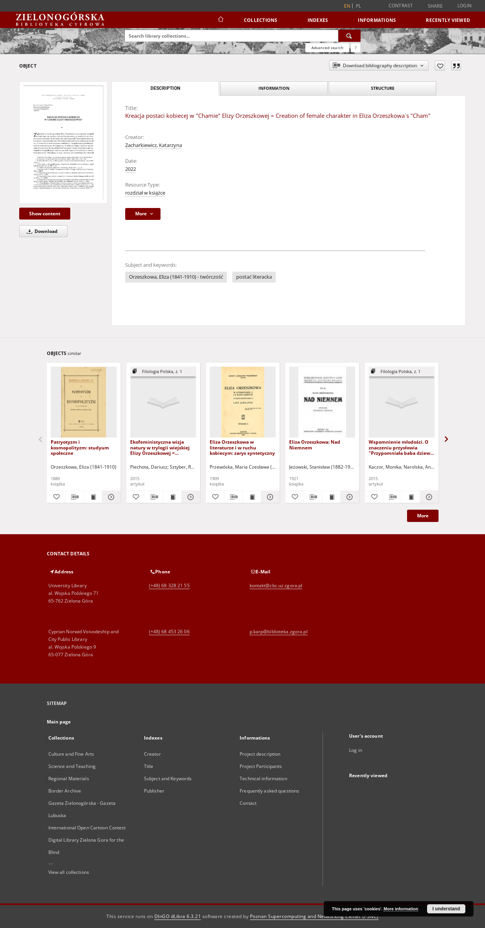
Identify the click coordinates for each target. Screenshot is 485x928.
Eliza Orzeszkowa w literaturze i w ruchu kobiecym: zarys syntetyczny (242, 447)
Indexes (318, 20)
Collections (261, 20)
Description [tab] (165, 88)
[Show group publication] (163, 371)
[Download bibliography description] (74, 497)
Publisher (154, 791)
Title (149, 766)
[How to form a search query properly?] (356, 47)
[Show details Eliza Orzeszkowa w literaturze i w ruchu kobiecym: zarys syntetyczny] (269, 497)
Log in (355, 750)
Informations (377, 20)
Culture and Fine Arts (71, 754)
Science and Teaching (72, 766)
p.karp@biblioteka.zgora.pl (279, 631)
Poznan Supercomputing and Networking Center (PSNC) (314, 916)
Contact (248, 803)
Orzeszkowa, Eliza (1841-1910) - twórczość (176, 277)
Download (41, 231)
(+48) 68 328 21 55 (169, 585)
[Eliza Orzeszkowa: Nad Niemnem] (322, 402)
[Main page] (220, 20)
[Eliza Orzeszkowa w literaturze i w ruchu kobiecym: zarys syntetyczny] (242, 402)
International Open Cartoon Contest (87, 827)
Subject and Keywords (168, 778)
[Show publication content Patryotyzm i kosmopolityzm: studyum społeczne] (93, 497)
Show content (44, 213)
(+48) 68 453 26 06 (169, 631)
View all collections (68, 872)
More (423, 515)
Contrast (401, 5)
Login (464, 5)
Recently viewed (448, 20)
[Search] (349, 36)
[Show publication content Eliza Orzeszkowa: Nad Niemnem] (331, 497)
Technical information (263, 778)
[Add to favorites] (440, 66)
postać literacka (254, 277)
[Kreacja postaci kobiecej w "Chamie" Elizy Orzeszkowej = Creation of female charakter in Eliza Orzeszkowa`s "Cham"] (63, 143)
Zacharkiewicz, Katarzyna (153, 145)
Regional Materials (68, 778)
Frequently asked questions (269, 791)
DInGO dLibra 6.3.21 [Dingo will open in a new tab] (177, 916)
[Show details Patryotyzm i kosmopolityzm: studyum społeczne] (110, 497)
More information (401, 909)
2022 (130, 169)
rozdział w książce (145, 193)
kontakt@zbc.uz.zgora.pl (276, 585)
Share (435, 6)
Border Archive (64, 791)
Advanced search (327, 47)
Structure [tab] (382, 88)
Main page (59, 721)
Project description (260, 754)
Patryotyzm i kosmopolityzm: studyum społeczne (80, 447)
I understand (446, 908)
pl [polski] (358, 5)
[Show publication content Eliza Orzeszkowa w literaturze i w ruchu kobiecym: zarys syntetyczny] (252, 497)
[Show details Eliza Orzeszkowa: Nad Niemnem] (348, 497)
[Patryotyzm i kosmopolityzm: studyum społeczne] (83, 402)
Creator (152, 754)
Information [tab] (274, 88)
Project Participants (261, 766)
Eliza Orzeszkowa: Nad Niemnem (314, 445)
